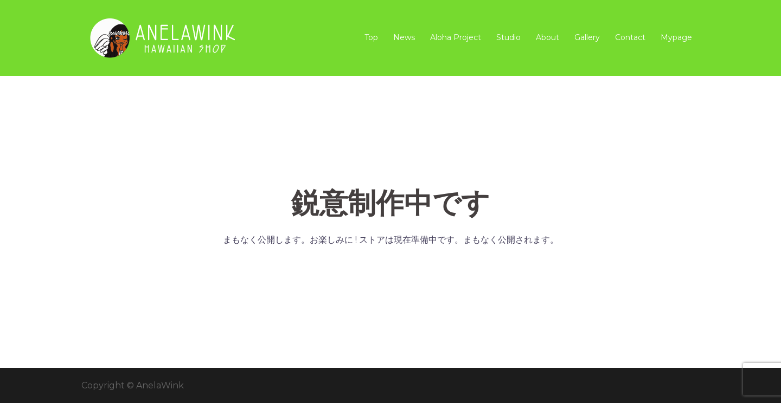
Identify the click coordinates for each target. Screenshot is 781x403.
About (547, 37)
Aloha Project (455, 37)
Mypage (676, 37)
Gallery (587, 37)
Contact (630, 37)
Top (371, 37)
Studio (508, 37)
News (404, 37)
